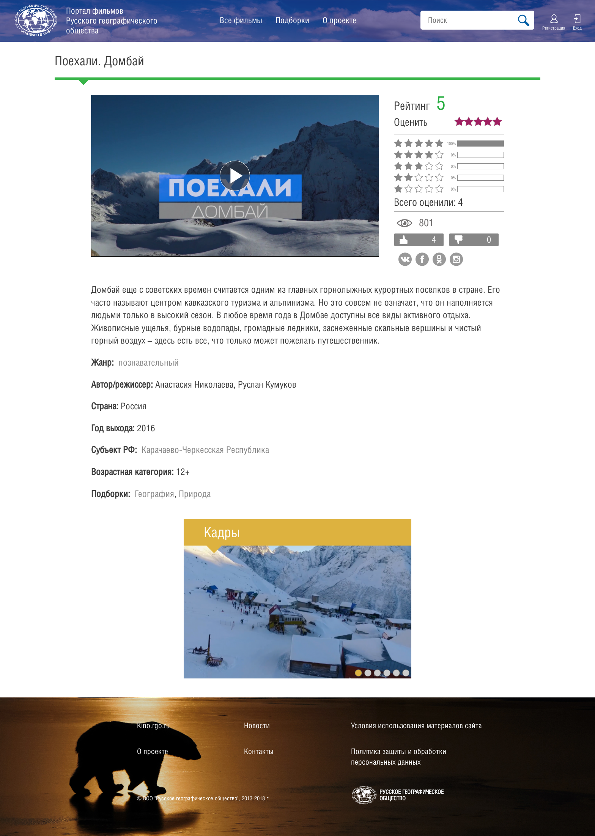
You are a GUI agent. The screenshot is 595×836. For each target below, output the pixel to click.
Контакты (259, 751)
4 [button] (386, 673)
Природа (195, 493)
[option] (297, 612)
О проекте (339, 20)
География (154, 493)
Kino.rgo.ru (153, 725)
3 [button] (377, 673)
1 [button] (358, 673)
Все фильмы (241, 20)
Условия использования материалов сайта (416, 725)
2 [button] (367, 673)
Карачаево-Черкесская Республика (205, 449)
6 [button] (405, 673)
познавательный (148, 362)
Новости (257, 725)
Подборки (292, 20)
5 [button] (396, 673)
